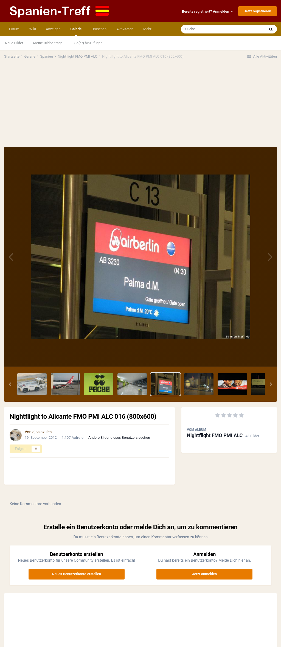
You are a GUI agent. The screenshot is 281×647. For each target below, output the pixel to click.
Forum (14, 29)
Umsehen (99, 29)
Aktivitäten (124, 29)
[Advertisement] (140, 105)
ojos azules (42, 432)
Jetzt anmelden (204, 574)
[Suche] (212, 29)
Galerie (76, 31)
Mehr (147, 29)
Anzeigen (53, 29)
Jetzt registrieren (257, 11)
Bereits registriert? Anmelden (207, 11)
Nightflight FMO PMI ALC (215, 435)
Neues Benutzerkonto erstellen (76, 574)
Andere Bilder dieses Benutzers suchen (119, 437)
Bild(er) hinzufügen (87, 43)
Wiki (32, 29)
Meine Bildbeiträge (48, 43)
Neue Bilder (14, 43)
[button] (10, 384)
